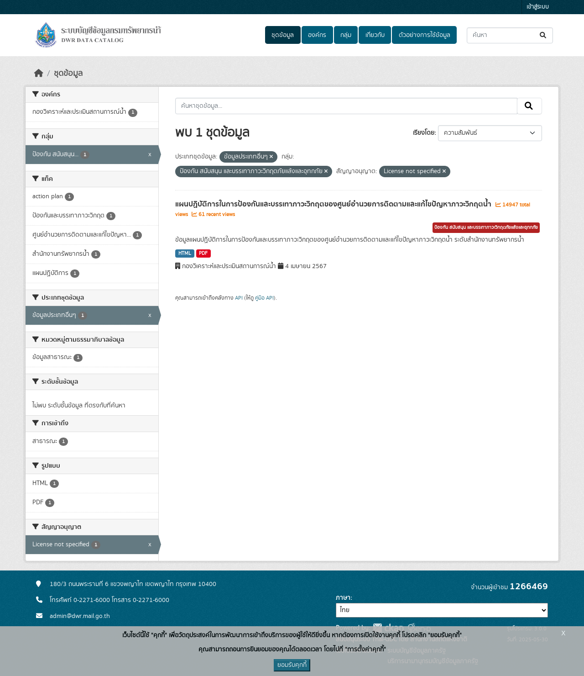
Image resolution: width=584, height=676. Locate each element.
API (239, 298)
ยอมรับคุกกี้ (292, 665)
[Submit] (543, 35)
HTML (184, 253)
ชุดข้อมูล (282, 35)
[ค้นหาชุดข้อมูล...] (510, 35)
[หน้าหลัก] (38, 73)
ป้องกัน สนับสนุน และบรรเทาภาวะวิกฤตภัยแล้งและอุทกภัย (486, 227)
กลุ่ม (345, 35)
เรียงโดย (423, 132)
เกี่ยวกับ (375, 35)
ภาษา (343, 597)
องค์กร (317, 35)
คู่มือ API (264, 298)
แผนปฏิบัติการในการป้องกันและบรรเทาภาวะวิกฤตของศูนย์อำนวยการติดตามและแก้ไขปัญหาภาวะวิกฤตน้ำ (334, 204)
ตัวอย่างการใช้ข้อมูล (424, 35)
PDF (203, 253)
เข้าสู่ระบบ (538, 7)
